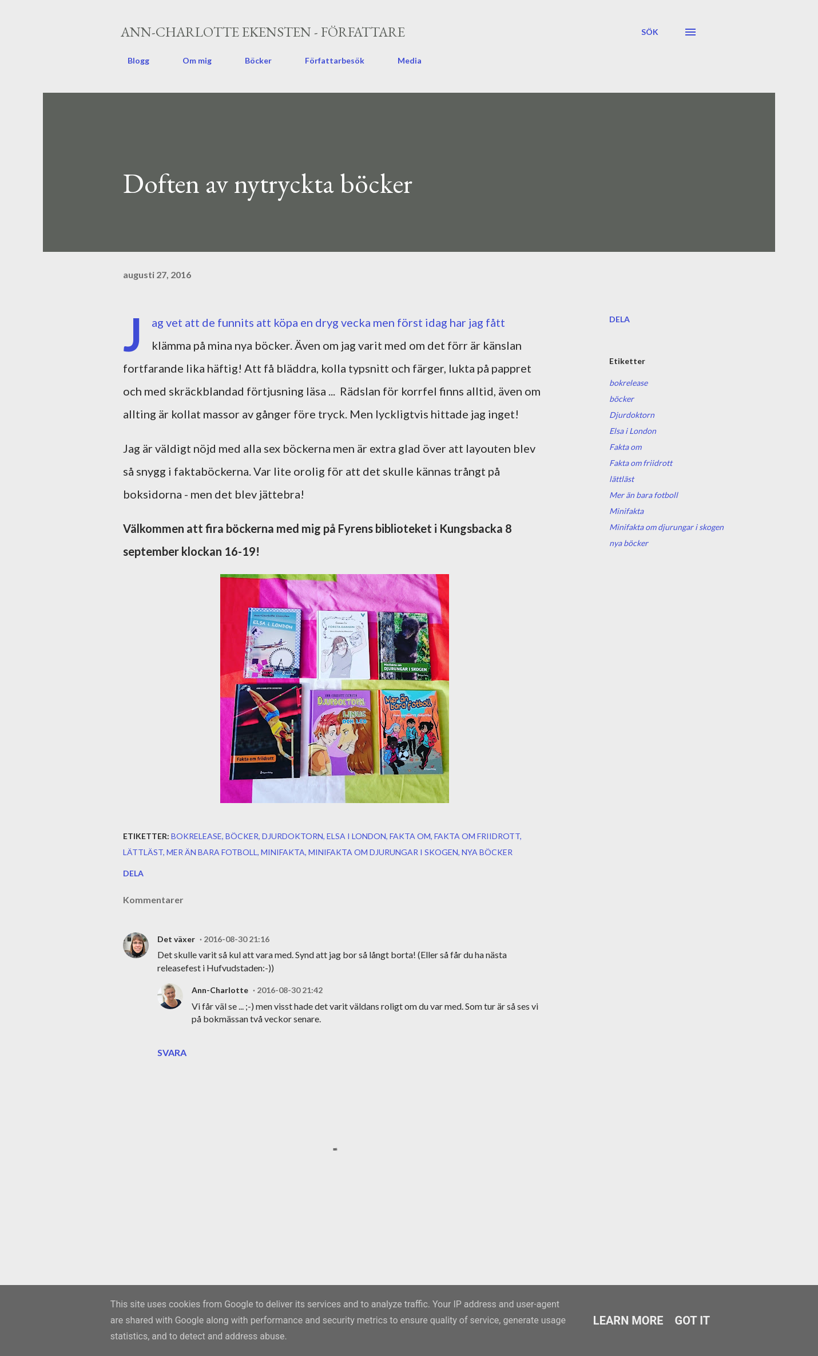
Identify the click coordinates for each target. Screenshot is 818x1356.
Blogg (131, 60)
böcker (621, 399)
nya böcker (628, 543)
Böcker (251, 60)
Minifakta (626, 511)
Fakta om (625, 447)
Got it (692, 1320)
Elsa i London (632, 431)
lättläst (621, 479)
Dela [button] (619, 319)
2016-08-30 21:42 (290, 990)
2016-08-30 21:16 (236, 939)
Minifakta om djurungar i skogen (666, 527)
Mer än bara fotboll (643, 495)
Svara (171, 1052)
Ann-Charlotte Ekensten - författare (263, 32)
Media (403, 60)
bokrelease (628, 383)
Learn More (628, 1320)
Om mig (190, 60)
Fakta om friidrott (640, 463)
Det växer (176, 939)
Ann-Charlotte (220, 990)
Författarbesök (328, 60)
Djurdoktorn (631, 415)
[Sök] (649, 32)
